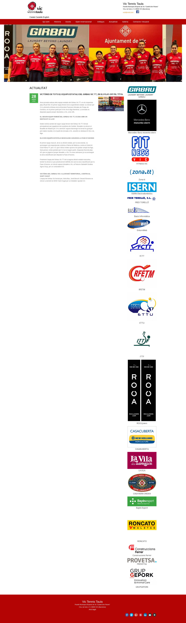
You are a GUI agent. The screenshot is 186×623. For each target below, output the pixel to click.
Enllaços (101, 22)
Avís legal (92, 609)
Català (33, 17)
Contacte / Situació (141, 22)
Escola (68, 22)
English (46, 17)
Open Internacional (84, 22)
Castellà (39, 17)
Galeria (125, 22)
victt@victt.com (128, 12)
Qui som (46, 22)
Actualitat (113, 22)
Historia (57, 22)
